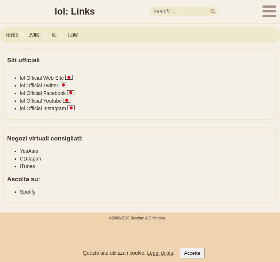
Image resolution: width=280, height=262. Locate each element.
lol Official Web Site (42, 78)
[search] (212, 11)
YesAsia (29, 151)
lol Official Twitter (39, 85)
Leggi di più (160, 253)
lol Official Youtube (41, 101)
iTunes (27, 166)
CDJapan (30, 159)
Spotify (28, 192)
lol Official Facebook (43, 93)
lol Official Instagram (43, 108)
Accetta (192, 253)
